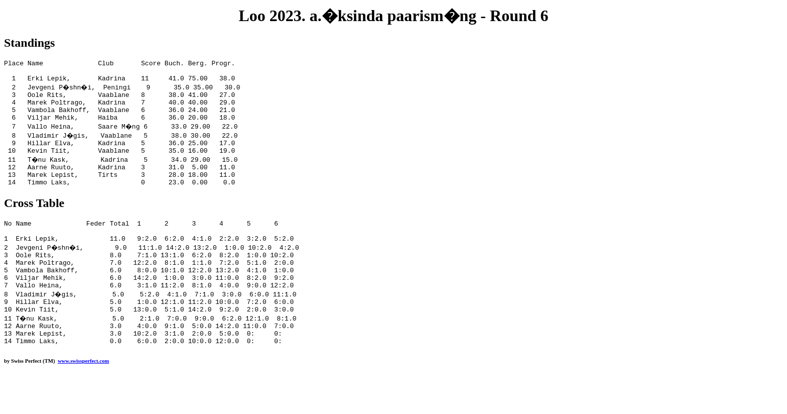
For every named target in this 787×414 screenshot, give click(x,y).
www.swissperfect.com (83, 398)
